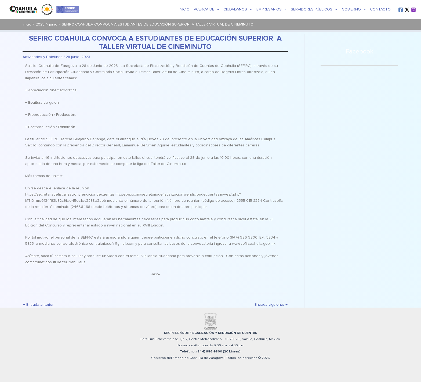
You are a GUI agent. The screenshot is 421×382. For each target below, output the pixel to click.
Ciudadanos (237, 9)
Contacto (380, 9)
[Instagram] (413, 9)
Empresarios (271, 9)
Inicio (184, 9)
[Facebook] (400, 9)
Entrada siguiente (271, 305)
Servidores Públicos (314, 9)
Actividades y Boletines (43, 57)
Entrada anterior (38, 305)
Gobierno (354, 9)
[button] (216, 9)
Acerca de (206, 9)
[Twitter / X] (407, 9)
